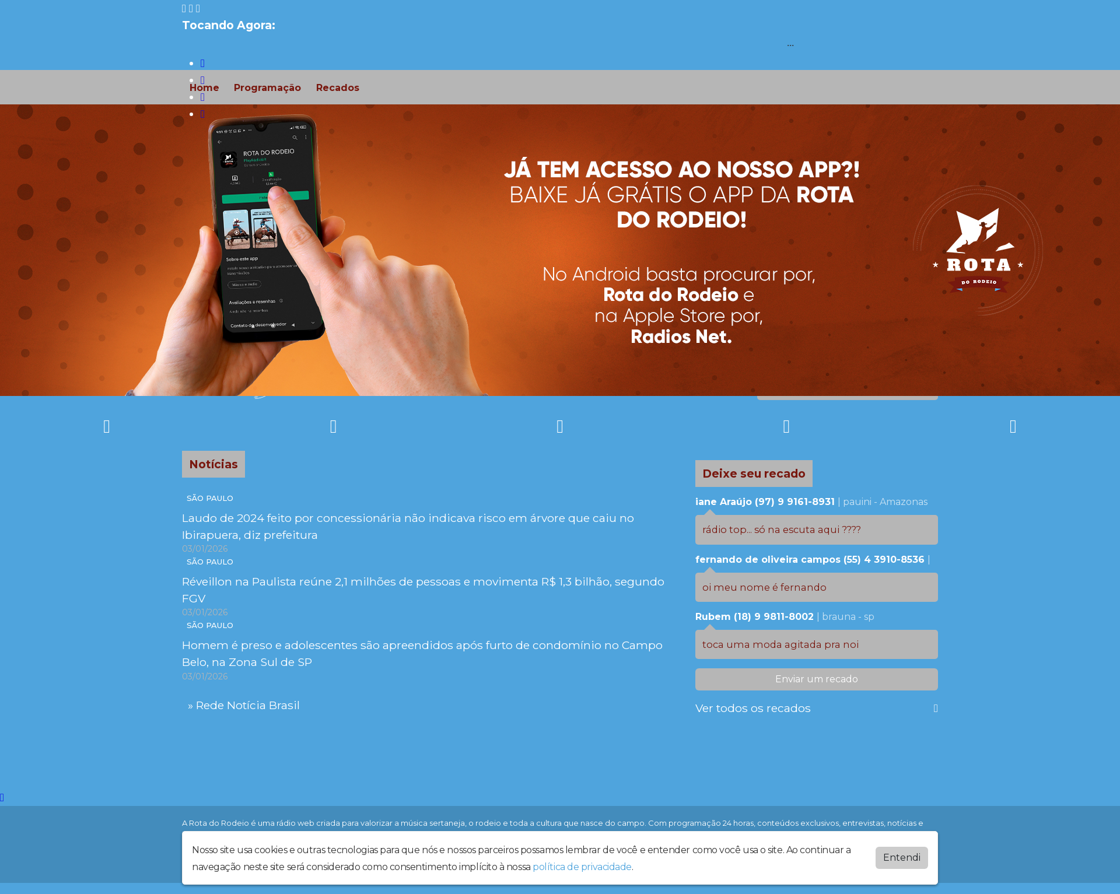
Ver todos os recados (816, 708)
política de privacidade (582, 866)
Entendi (902, 857)
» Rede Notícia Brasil (244, 705)
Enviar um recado (816, 679)
